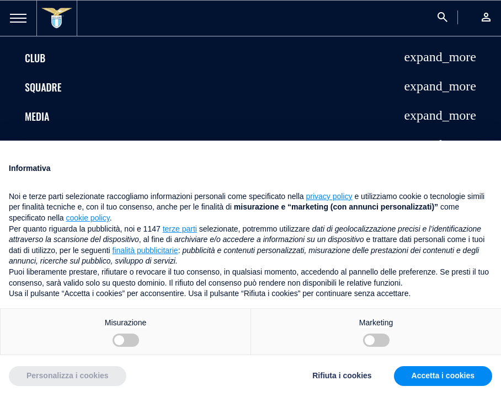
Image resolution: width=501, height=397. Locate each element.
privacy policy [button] (329, 196)
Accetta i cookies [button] (443, 375)
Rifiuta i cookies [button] (341, 375)
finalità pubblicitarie (145, 250)
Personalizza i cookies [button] (67, 375)
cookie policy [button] (88, 217)
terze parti (180, 228)
